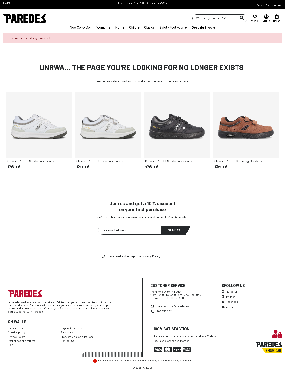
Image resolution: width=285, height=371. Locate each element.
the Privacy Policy (148, 256)
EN (4, 3)
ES (8, 3)
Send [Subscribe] (174, 230)
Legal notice (15, 328)
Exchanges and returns (21, 340)
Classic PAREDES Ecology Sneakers (238, 161)
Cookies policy (16, 332)
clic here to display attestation (175, 360)
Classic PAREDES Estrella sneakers (30, 161)
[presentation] (128, 245)
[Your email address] (129, 230)
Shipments (67, 332)
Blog (10, 344)
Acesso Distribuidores (269, 5)
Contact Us (67, 340)
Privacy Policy (16, 336)
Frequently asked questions (77, 336)
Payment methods (72, 328)
